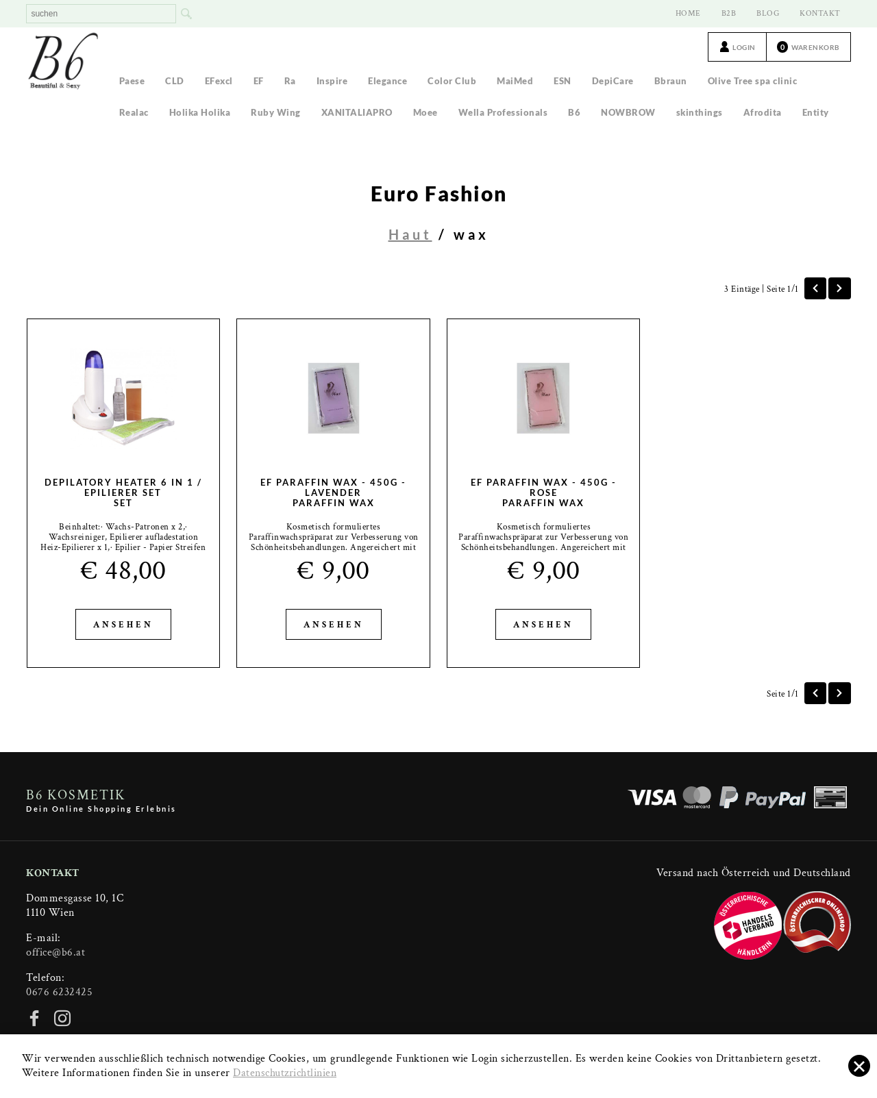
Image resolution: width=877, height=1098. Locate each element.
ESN (562, 80)
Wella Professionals (503, 112)
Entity (815, 112)
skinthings (699, 112)
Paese (132, 80)
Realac (134, 112)
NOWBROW (628, 112)
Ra (290, 80)
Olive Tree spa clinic (753, 80)
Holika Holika (200, 112)
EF (259, 80)
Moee (425, 112)
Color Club (452, 80)
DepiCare (613, 80)
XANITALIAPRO (357, 112)
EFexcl (219, 80)
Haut (410, 234)
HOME (688, 13)
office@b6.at (55, 952)
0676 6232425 (59, 992)
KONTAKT (820, 13)
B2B (729, 13)
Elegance (387, 80)
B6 (574, 112)
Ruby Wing (276, 112)
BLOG (767, 13)
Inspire (332, 80)
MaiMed (515, 80)
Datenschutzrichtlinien (284, 1073)
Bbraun (670, 80)
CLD (174, 80)
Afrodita (762, 112)
